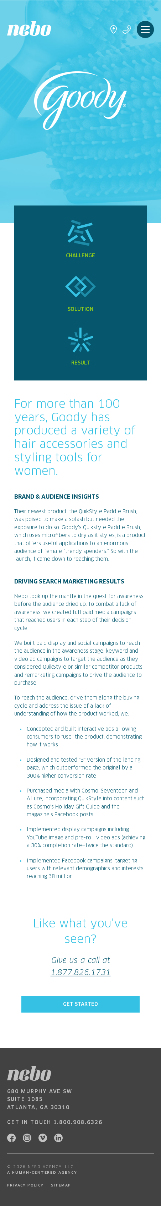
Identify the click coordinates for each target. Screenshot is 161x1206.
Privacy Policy (25, 1185)
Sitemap (61, 1185)
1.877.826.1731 (81, 972)
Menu (145, 29)
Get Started (80, 1004)
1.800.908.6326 (78, 1122)
